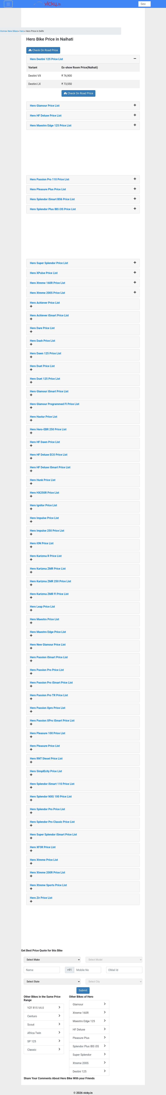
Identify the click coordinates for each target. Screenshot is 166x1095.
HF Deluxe (89, 1029)
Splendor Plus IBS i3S (89, 1046)
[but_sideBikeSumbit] (83, 990)
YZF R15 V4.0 (43, 1007)
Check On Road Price (43, 50)
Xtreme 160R (89, 1012)
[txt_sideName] (42, 970)
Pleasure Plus (89, 1038)
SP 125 (43, 1041)
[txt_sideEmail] (124, 970)
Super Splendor (89, 1054)
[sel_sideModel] (114, 960)
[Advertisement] (83, 151)
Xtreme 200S (89, 1063)
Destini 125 (89, 1071)
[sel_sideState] (52, 981)
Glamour (89, 1004)
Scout (43, 1024)
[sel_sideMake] (52, 960)
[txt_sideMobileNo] (87, 970)
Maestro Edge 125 (89, 1021)
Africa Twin (43, 1033)
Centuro (43, 1016)
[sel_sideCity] (114, 981)
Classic (43, 1049)
